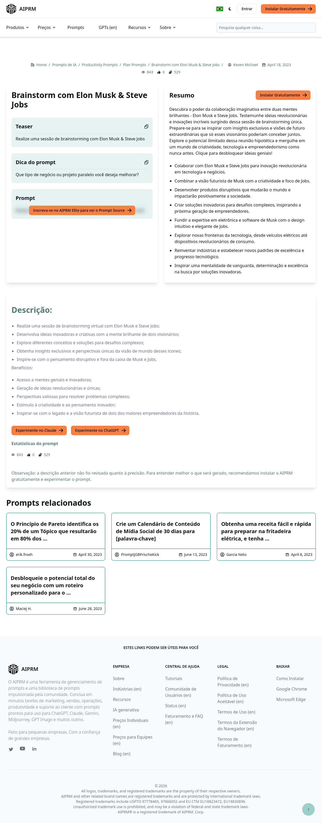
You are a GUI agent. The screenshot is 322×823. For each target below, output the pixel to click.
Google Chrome (291, 689)
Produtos (17, 27)
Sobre (168, 27)
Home (41, 64)
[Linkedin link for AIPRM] (35, 750)
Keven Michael (245, 64)
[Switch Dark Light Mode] (230, 9)
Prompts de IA (64, 64)
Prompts (76, 27)
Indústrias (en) (127, 689)
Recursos (139, 27)
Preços (47, 27)
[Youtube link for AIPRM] (23, 750)
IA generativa (126, 710)
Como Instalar (290, 678)
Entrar (247, 8)
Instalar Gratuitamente (289, 8)
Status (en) (175, 706)
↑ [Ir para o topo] (308, 809)
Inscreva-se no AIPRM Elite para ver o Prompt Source (82, 210)
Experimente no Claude (40, 430)
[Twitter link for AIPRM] (11, 749)
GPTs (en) (108, 27)
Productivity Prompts (100, 64)
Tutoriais (173, 678)
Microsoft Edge (291, 699)
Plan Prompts (135, 64)
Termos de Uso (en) (236, 712)
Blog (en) (121, 754)
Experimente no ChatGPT (100, 430)
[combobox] (266, 28)
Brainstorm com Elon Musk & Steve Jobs (185, 64)
